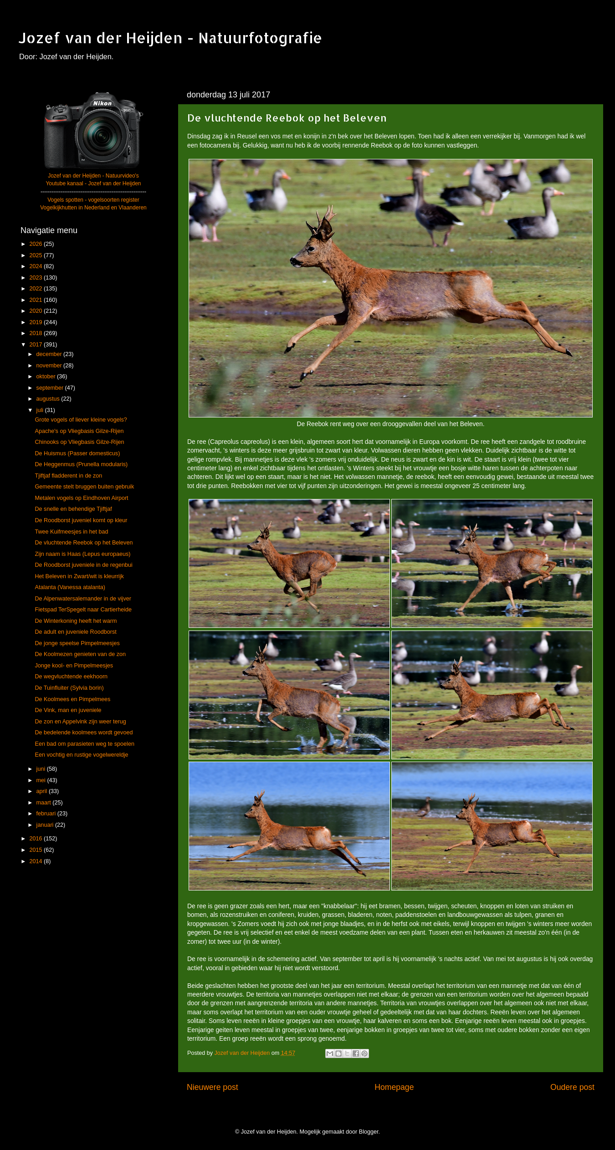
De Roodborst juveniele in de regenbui (83, 565)
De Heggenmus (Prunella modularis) (81, 464)
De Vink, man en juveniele (68, 710)
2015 (36, 850)
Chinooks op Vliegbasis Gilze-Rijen (79, 442)
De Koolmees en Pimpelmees (72, 699)
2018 (36, 333)
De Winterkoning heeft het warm (76, 621)
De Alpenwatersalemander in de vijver (83, 598)
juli (40, 410)
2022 (36, 288)
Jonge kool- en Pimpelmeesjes (74, 665)
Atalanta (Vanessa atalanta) (70, 587)
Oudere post (572, 1087)
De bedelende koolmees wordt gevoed (84, 732)
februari (46, 813)
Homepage (394, 1087)
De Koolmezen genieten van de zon (80, 654)
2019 (36, 322)
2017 (36, 344)
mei (41, 780)
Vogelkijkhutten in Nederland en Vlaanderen (93, 207)
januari (45, 825)
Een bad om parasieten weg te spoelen (84, 744)
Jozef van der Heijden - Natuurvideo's (93, 176)
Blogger (369, 1132)
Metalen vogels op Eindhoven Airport (81, 498)
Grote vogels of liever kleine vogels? (81, 420)
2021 (36, 300)
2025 (36, 255)
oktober (46, 376)
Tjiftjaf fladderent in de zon (68, 476)
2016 (36, 838)
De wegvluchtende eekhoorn (71, 676)
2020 (36, 311)
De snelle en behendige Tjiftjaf (73, 509)
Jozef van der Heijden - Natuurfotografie (170, 37)
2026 (36, 244)
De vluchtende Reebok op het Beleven (84, 542)
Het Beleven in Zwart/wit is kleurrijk (79, 576)
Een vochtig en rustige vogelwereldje (81, 755)
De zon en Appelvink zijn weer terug (80, 721)
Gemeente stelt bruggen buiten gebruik (84, 486)
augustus (49, 399)
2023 (36, 278)
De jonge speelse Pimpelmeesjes (77, 643)
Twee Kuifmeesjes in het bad (71, 532)
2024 (36, 266)
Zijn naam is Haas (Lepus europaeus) (82, 554)
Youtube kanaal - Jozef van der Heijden (93, 183)
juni (41, 769)
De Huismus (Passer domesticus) (77, 453)
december (50, 354)
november (50, 365)
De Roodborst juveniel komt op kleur (81, 520)
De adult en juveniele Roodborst (75, 632)
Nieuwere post (212, 1087)
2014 (36, 861)
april (42, 791)
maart (44, 802)
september (50, 388)
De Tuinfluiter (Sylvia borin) (69, 688)
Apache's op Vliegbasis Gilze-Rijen (79, 431)
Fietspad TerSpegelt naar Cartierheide (83, 609)
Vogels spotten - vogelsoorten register (93, 200)
